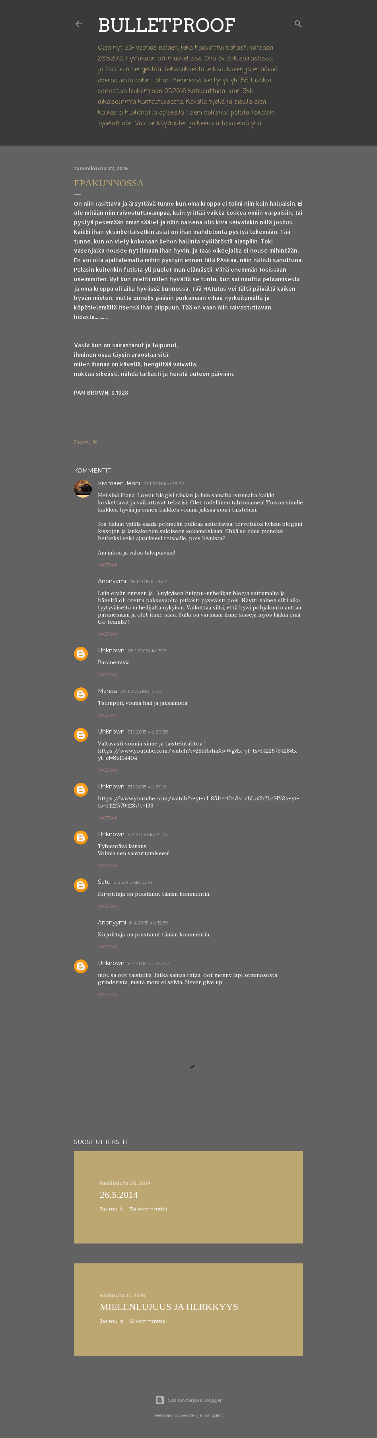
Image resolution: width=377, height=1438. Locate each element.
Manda (107, 691)
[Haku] (298, 22)
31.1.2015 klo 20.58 (148, 732)
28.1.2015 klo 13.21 (149, 581)
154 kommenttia (148, 1209)
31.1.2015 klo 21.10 (147, 787)
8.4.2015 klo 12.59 (148, 923)
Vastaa (107, 565)
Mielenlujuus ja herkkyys (169, 1307)
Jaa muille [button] (85, 442)
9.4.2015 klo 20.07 (148, 963)
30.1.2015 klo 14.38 (141, 691)
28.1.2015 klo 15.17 (147, 651)
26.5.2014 (119, 1194)
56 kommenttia (147, 1321)
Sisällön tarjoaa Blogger (188, 1400)
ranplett (214, 1415)
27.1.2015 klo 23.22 (163, 483)
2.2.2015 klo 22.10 (147, 834)
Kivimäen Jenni (119, 483)
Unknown (111, 650)
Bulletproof (166, 25)
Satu (104, 881)
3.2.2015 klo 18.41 (133, 882)
